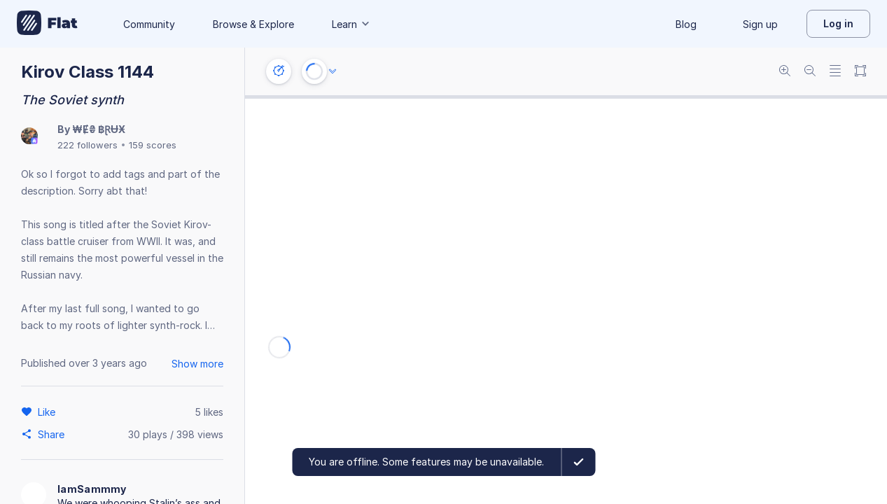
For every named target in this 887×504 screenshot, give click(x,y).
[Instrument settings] (278, 71)
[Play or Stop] (314, 71)
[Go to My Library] (47, 23)
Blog (686, 24)
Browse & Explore (253, 24)
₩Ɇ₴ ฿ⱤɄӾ (98, 129)
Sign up (760, 24)
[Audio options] (332, 71)
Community (149, 24)
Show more (197, 364)
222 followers (87, 144)
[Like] (48, 411)
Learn (351, 24)
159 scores (152, 144)
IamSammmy (92, 489)
